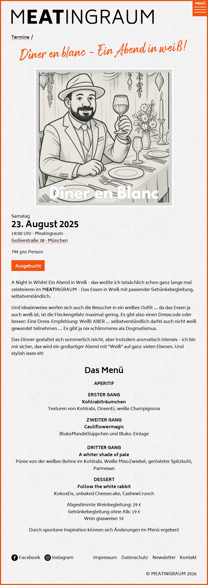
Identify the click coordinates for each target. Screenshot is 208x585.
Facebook (29, 558)
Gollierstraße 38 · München (39, 241)
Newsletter (164, 558)
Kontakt (188, 558)
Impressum (105, 558)
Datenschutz (134, 558)
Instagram (62, 558)
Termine (20, 37)
